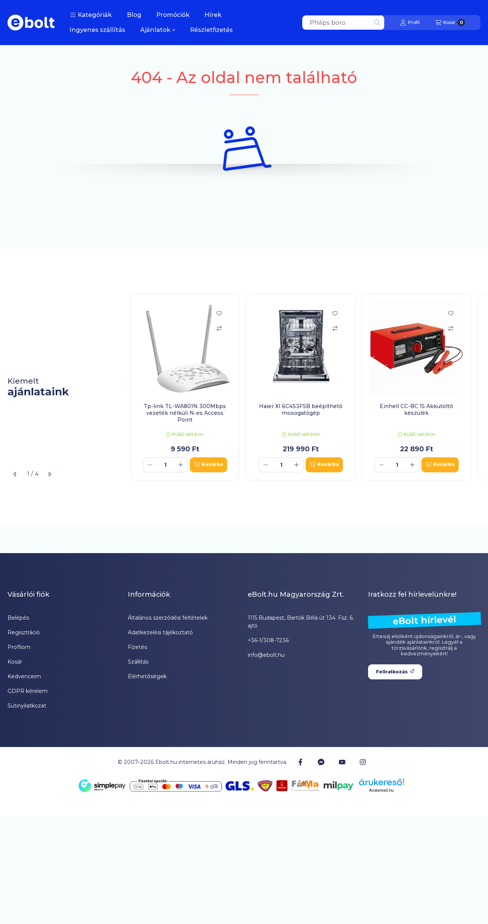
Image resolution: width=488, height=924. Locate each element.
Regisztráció (24, 632)
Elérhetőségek (147, 676)
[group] (305, 387)
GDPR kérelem (28, 691)
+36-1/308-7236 (268, 640)
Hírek (213, 14)
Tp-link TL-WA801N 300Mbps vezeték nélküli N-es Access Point (185, 413)
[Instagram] (362, 762)
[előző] (15, 474)
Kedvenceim (24, 676)
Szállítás (138, 661)
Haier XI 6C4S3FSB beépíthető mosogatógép (301, 409)
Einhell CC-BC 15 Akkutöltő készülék (416, 409)
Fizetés (137, 647)
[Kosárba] (208, 464)
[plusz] (181, 465)
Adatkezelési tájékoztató (160, 632)
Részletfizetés (211, 29)
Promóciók (172, 14)
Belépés (18, 617)
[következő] (49, 474)
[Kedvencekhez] (219, 313)
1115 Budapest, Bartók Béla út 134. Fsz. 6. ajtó (301, 621)
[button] (91, 15)
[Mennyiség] (165, 465)
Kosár (15, 661)
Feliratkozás (395, 671)
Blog (134, 14)
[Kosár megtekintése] (450, 22)
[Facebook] (300, 762)
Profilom (19, 647)
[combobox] (343, 22)
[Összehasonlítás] (219, 328)
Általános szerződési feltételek (168, 617)
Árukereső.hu (381, 790)
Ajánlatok (157, 29)
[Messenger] (321, 762)
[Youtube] (342, 762)
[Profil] (410, 22)
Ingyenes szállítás (97, 29)
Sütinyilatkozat (27, 705)
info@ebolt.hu (266, 655)
